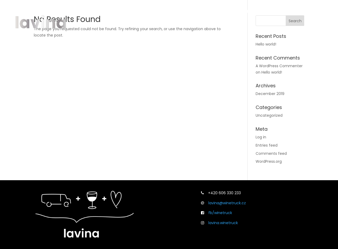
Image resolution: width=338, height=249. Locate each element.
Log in (261, 137)
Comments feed (271, 153)
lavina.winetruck (223, 222)
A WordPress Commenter (279, 66)
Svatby (278, 11)
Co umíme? (248, 11)
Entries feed (267, 145)
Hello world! (266, 44)
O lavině (216, 11)
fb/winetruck (220, 212)
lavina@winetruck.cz (227, 203)
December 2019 (270, 93)
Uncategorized (269, 115)
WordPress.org (269, 161)
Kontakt (304, 11)
